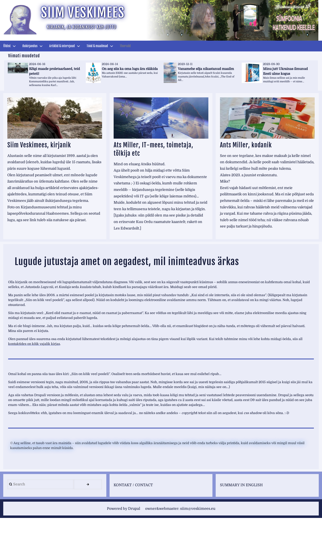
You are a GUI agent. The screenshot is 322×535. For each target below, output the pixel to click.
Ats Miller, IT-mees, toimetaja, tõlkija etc (158, 149)
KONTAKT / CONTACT (134, 502)
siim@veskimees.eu (199, 526)
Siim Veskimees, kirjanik (43, 145)
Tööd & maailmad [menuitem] (97, 46)
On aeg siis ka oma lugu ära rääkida (130, 69)
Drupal (133, 526)
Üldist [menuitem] (7, 46)
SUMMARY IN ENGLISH (242, 502)
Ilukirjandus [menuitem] (29, 46)
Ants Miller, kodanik (249, 145)
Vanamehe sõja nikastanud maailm (206, 69)
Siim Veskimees (86, 13)
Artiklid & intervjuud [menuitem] (62, 46)
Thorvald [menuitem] (125, 46)
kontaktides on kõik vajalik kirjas (34, 360)
